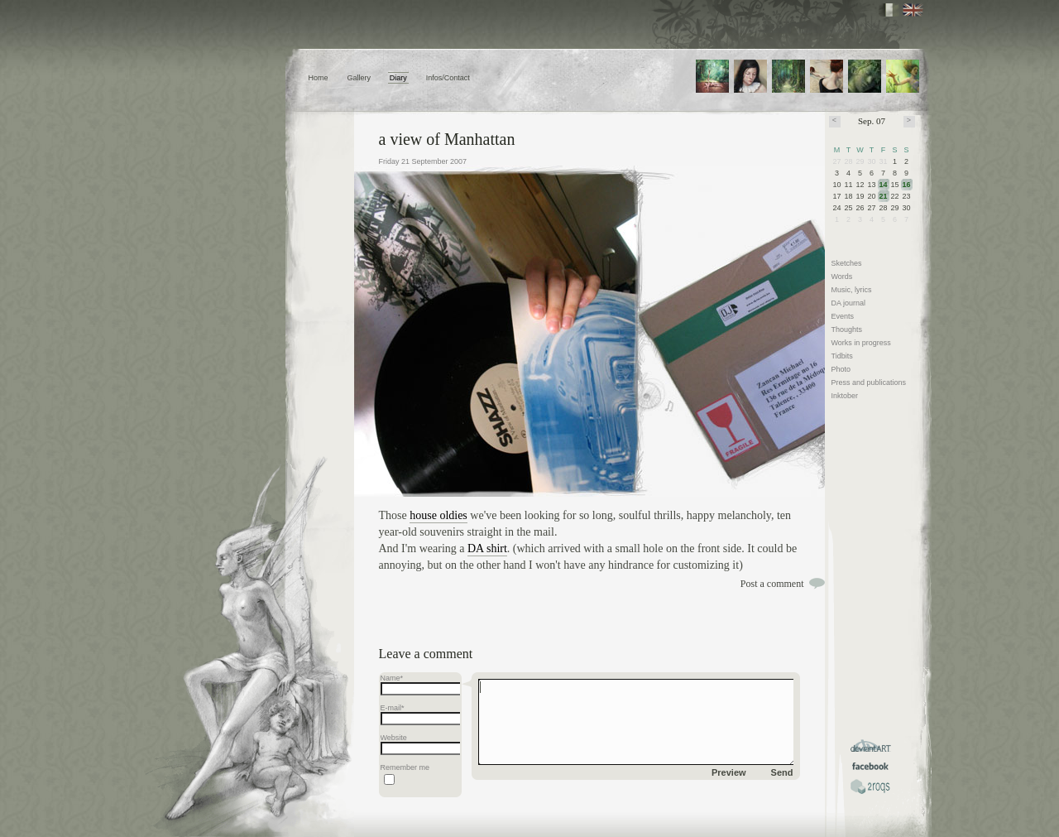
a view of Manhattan (447, 139)
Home (318, 78)
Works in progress (861, 343)
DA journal (848, 303)
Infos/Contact (448, 78)
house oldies (438, 515)
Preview (729, 772)
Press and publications (869, 382)
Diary (398, 78)
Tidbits (842, 356)
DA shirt (487, 548)
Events (843, 316)
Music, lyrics (851, 290)
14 (883, 184)
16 (907, 184)
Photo (841, 369)
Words (842, 276)
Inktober (845, 396)
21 (883, 196)
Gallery (359, 78)
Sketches (846, 263)
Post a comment (772, 583)
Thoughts (847, 329)
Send (782, 772)
